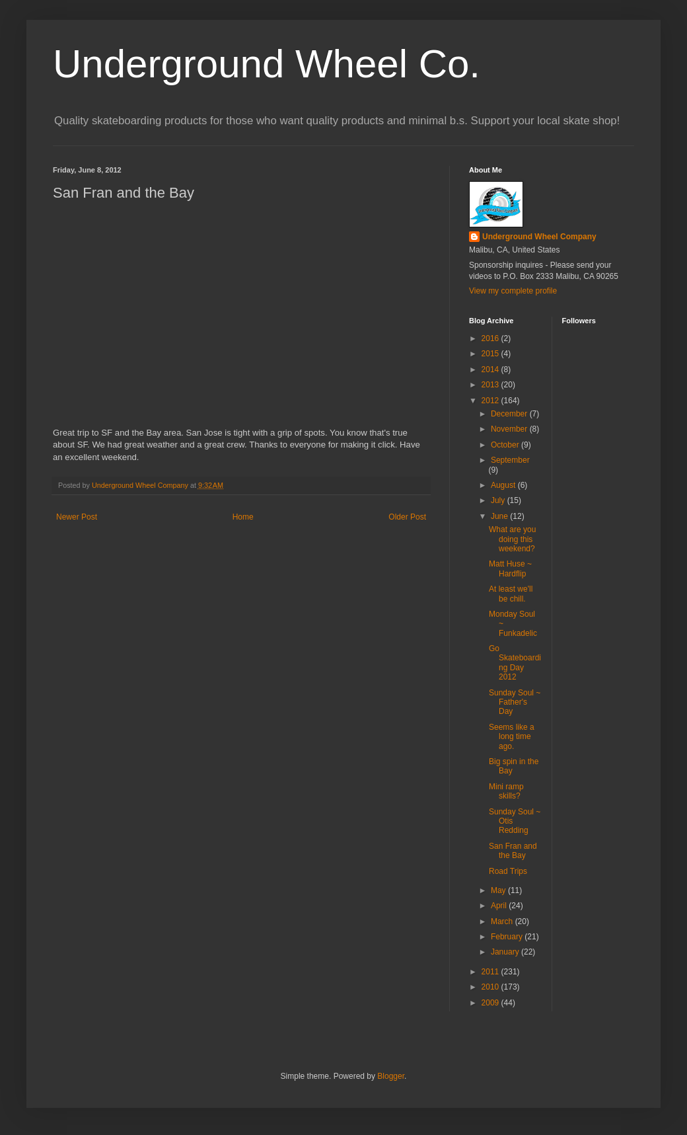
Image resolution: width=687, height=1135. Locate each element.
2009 (491, 1002)
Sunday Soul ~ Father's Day (514, 702)
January (506, 952)
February (507, 936)
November (510, 429)
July (499, 500)
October (506, 445)
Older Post (407, 517)
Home (243, 517)
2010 (491, 987)
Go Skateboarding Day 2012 (515, 663)
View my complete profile (513, 290)
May (499, 890)
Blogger (390, 1076)
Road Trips (508, 871)
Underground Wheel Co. (266, 64)
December (510, 413)
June (500, 516)
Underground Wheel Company (539, 236)
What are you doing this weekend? (512, 539)
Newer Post (76, 517)
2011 (491, 971)
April (500, 905)
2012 (491, 400)
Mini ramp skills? (506, 791)
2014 (491, 369)
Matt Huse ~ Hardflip (510, 568)
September (510, 460)
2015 (491, 353)
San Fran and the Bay (513, 850)
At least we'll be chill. (510, 593)
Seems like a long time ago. (511, 737)
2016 (491, 338)
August (504, 485)
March (503, 921)
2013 (491, 384)
